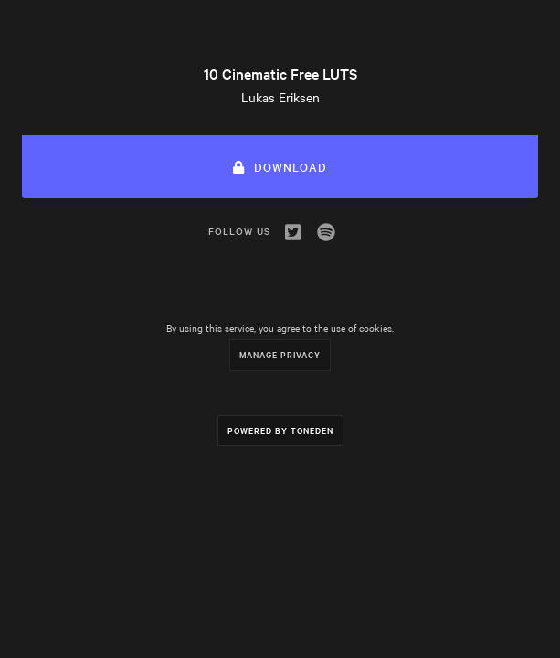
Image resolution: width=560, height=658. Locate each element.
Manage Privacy (280, 354)
